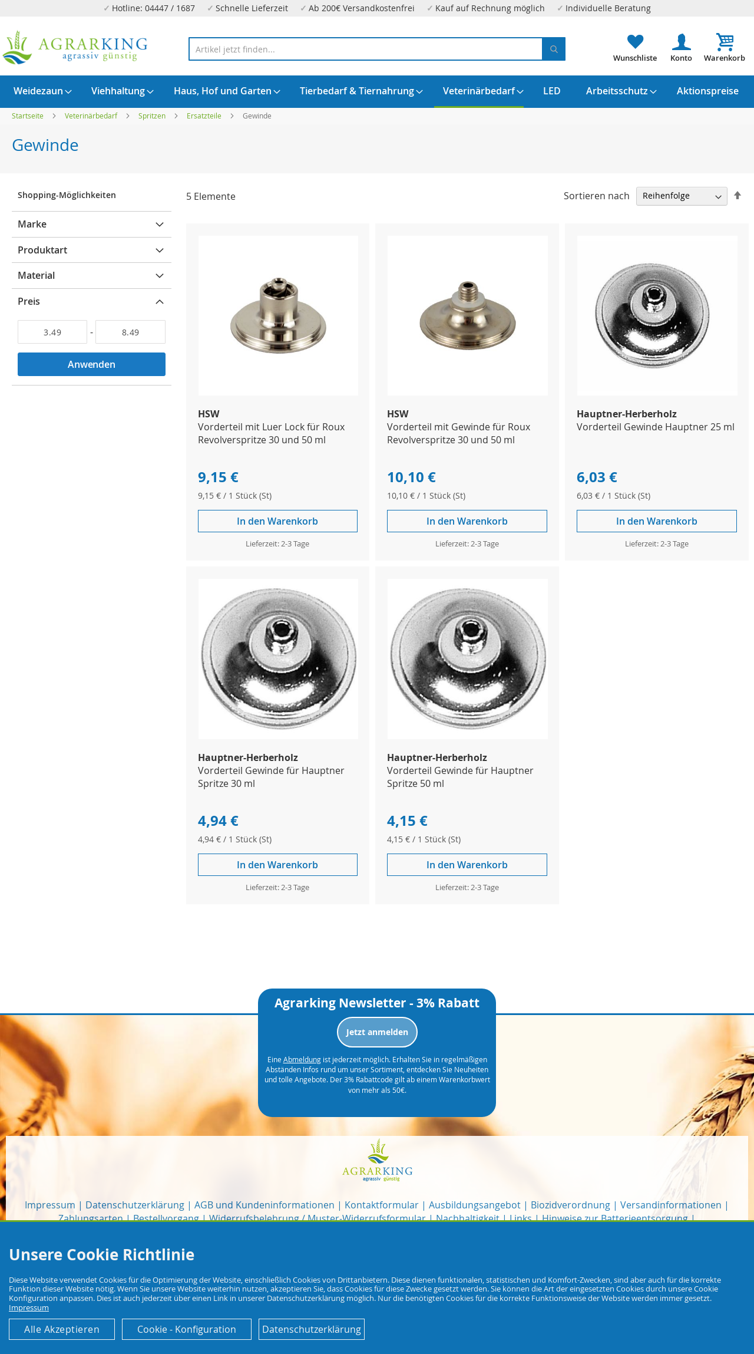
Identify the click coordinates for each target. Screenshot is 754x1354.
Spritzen (152, 115)
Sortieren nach (597, 195)
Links (521, 1218)
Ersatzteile (205, 115)
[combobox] (377, 49)
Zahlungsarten (90, 1218)
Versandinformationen (671, 1204)
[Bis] (130, 332)
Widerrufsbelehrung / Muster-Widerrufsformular (317, 1218)
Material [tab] (36, 275)
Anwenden (91, 364)
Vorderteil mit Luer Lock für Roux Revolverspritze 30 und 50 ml (271, 433)
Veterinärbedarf (92, 115)
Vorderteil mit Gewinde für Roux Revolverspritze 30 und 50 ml (458, 433)
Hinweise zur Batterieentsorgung (615, 1218)
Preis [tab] (29, 301)
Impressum (50, 1204)
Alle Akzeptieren (62, 1329)
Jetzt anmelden (377, 1031)
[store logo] (75, 47)
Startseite (28, 115)
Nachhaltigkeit (468, 1218)
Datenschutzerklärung (134, 1204)
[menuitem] (38, 90)
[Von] (52, 332)
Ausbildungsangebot (475, 1204)
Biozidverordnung (570, 1204)
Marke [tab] (32, 224)
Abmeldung (302, 1059)
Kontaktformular (382, 1204)
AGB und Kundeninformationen (264, 1204)
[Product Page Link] (279, 392)
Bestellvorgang (166, 1218)
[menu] (377, 91)
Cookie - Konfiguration (186, 1329)
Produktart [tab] (42, 249)
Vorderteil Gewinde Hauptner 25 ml (656, 426)
